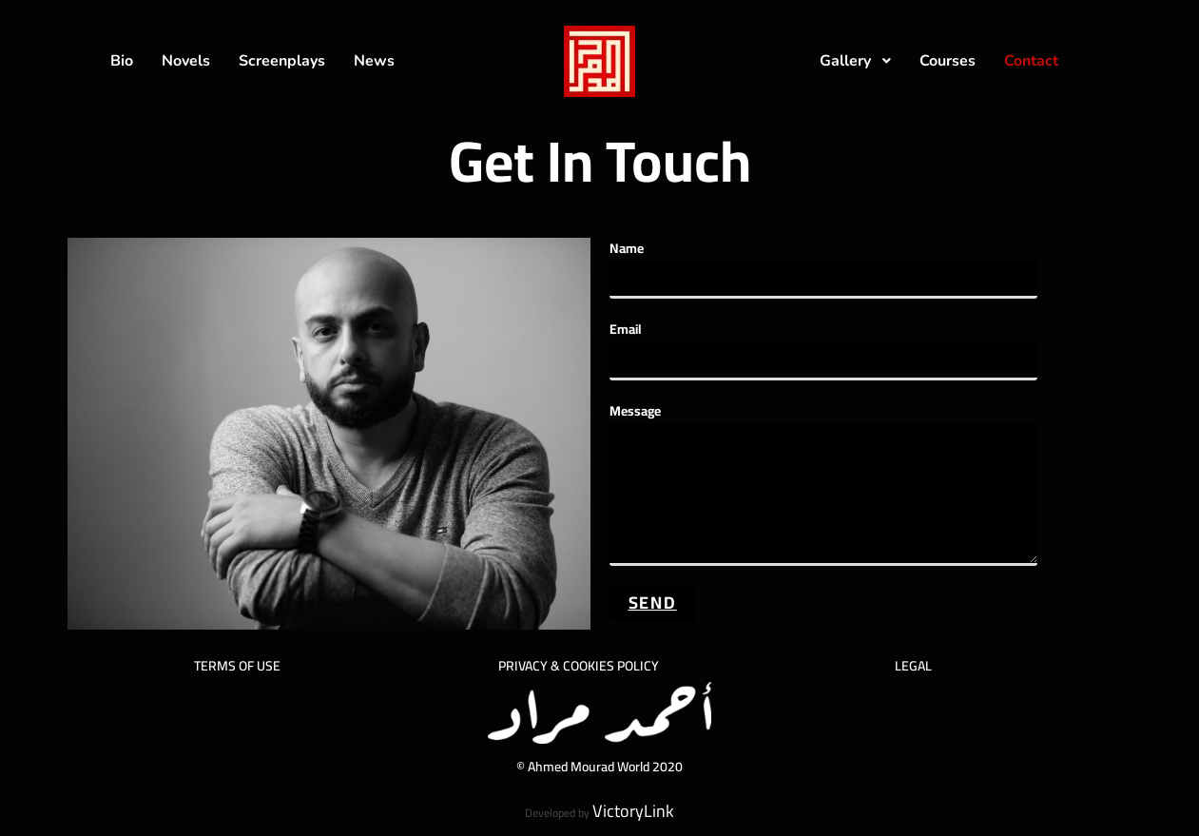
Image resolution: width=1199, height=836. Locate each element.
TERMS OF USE (237, 665)
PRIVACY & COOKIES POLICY (578, 665)
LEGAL (913, 665)
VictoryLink (633, 810)
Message (823, 452)
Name (823, 264)
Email (823, 345)
